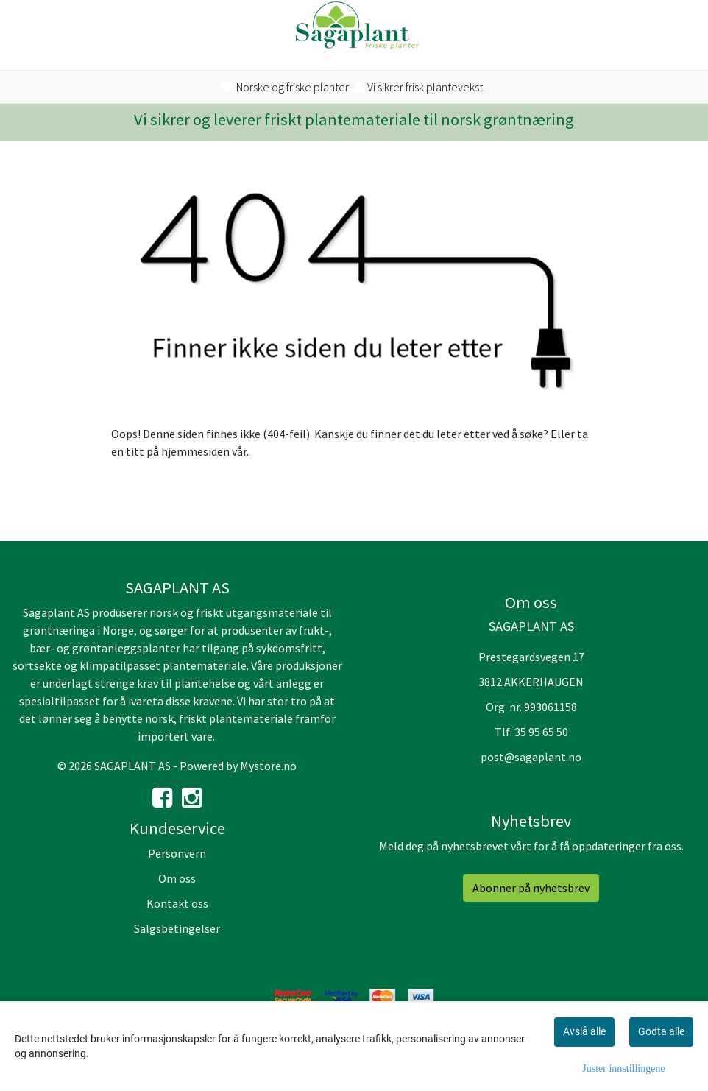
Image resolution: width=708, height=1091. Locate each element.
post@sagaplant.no (531, 756)
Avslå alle (584, 1031)
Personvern (177, 853)
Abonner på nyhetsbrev (531, 887)
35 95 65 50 (541, 731)
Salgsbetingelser (177, 928)
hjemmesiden (195, 451)
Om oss (177, 878)
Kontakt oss (177, 903)
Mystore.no (268, 765)
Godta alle (661, 1031)
